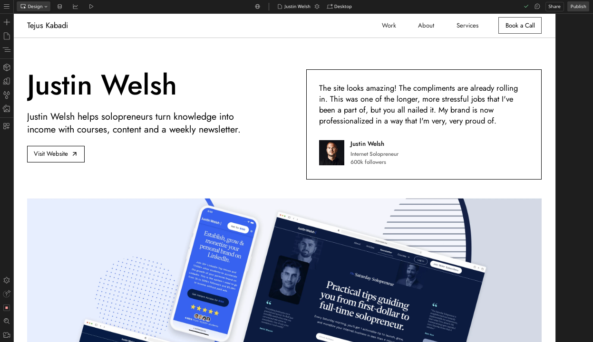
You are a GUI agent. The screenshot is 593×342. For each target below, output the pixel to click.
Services (467, 25)
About (426, 25)
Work (389, 25)
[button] (339, 7)
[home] (49, 25)
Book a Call (520, 25)
